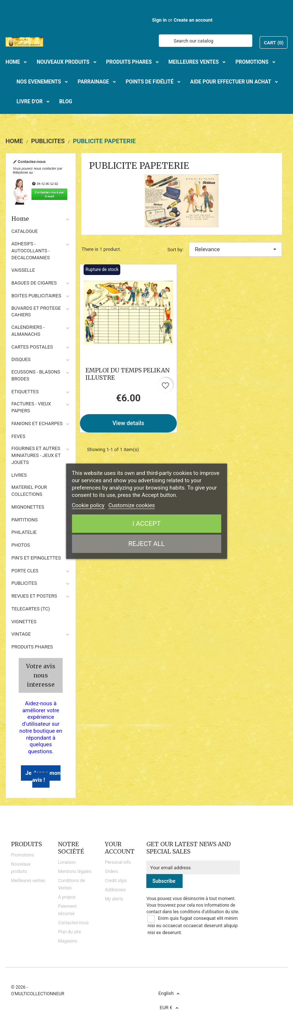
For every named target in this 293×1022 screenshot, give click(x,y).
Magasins (67, 941)
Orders (111, 871)
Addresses (115, 889)
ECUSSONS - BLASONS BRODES (35, 375)
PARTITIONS (24, 520)
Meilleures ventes (28, 880)
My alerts (114, 899)
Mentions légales (74, 871)
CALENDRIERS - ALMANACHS (28, 330)
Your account (120, 847)
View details (128, 423)
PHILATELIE (24, 532)
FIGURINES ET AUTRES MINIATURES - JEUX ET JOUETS (36, 455)
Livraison (67, 862)
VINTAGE (21, 634)
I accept (146, 523)
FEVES (18, 436)
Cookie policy (88, 505)
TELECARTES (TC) (30, 609)
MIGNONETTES (27, 507)
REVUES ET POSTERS (34, 596)
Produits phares (32, 647)
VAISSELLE (23, 270)
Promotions (22, 855)
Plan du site (69, 931)
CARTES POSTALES (32, 347)
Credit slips (116, 880)
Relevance (235, 249)
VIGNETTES (23, 621)
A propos (67, 897)
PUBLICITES (24, 583)
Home (40, 218)
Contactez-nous (73, 922)
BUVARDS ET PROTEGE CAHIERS (36, 311)
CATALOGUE (24, 231)
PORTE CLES (25, 570)
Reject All (146, 543)
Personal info (118, 862)
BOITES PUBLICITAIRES (36, 295)
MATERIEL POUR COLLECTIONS (29, 490)
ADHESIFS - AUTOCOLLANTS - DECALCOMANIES (30, 250)
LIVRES (19, 475)
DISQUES (20, 359)
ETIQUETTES (25, 391)
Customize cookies (132, 505)
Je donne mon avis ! (43, 776)
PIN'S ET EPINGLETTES (36, 558)
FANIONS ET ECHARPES (37, 423)
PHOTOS (20, 545)
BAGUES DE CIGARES (34, 283)
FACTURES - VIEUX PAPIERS (31, 407)
